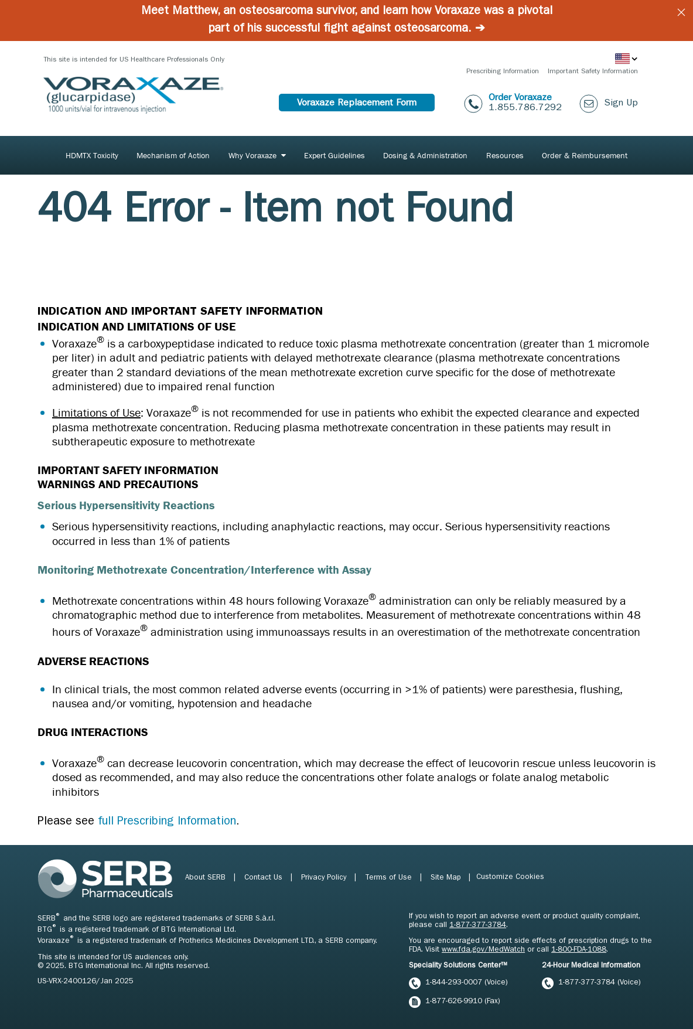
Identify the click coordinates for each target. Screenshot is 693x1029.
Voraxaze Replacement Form (357, 103)
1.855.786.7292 (525, 108)
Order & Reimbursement (584, 155)
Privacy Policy (325, 878)
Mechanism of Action (173, 155)
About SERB (206, 878)
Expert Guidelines (334, 155)
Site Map (447, 878)
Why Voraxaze (252, 155)
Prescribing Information (502, 72)
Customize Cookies (510, 878)
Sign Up (621, 103)
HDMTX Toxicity (92, 155)
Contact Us (264, 878)
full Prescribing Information (167, 822)
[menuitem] (91, 155)
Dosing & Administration (425, 155)
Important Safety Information (593, 72)
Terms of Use (389, 878)
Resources (505, 155)
